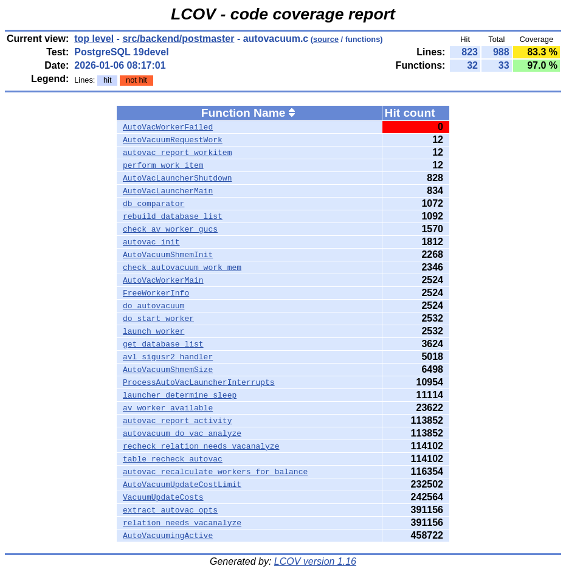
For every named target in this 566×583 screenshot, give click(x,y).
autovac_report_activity (177, 420)
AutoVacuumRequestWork (173, 139)
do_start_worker (158, 318)
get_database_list (163, 344)
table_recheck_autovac (173, 459)
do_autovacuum (153, 305)
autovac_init (151, 241)
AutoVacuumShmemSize (168, 369)
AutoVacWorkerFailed (168, 127)
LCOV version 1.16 (315, 561)
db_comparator (153, 203)
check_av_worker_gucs (170, 229)
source (326, 39)
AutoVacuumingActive (168, 535)
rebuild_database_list (173, 216)
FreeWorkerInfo (156, 293)
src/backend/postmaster (178, 38)
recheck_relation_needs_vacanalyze (201, 446)
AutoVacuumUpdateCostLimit (182, 484)
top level (94, 38)
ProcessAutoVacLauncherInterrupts (199, 382)
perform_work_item (163, 165)
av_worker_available (168, 407)
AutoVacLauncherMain (168, 190)
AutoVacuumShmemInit (168, 254)
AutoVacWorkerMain (163, 280)
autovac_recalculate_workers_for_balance (215, 471)
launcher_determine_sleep (179, 395)
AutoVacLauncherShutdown (177, 178)
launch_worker (153, 331)
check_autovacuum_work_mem (182, 267)
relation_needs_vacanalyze (182, 522)
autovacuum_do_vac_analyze (182, 433)
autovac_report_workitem (177, 152)
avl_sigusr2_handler (168, 356)
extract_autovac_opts (170, 510)
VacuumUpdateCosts (163, 497)
